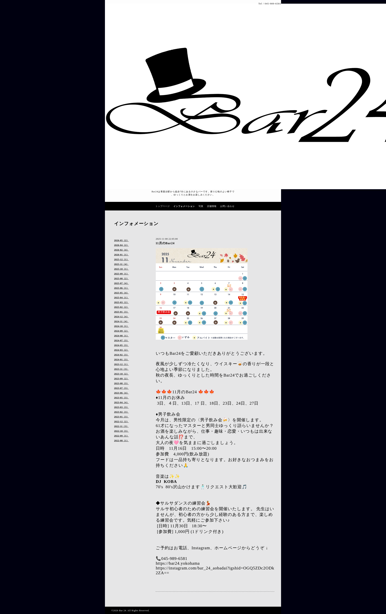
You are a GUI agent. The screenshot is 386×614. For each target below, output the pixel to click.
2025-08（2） (121, 278)
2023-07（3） (121, 388)
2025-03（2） (121, 302)
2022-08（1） (121, 440)
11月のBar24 (165, 243)
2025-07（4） (121, 283)
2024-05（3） (121, 345)
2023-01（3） (121, 416)
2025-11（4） (121, 264)
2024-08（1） (121, 335)
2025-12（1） (121, 259)
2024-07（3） (121, 340)
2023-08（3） (121, 383)
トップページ (162, 206)
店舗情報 (211, 206)
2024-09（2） (121, 331)
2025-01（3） (121, 312)
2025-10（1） (121, 269)
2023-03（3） (121, 407)
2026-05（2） (121, 240)
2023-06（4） (121, 393)
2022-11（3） (121, 426)
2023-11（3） (121, 369)
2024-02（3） (121, 354)
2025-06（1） (121, 288)
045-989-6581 (273, 3)
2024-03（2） (121, 350)
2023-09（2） (121, 378)
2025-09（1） (121, 273)
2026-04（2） (121, 245)
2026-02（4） (121, 250)
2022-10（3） (121, 431)
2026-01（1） (121, 254)
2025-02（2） (121, 307)
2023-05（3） (121, 397)
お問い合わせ (227, 206)
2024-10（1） (121, 326)
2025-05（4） (121, 293)
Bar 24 (122, 610)
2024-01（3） (121, 359)
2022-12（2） (121, 421)
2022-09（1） (121, 436)
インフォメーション (184, 206)
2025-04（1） (121, 297)
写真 (201, 206)
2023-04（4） (121, 402)
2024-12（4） (121, 316)
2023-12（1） (121, 364)
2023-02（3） (121, 412)
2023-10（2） (121, 374)
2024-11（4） (121, 321)
